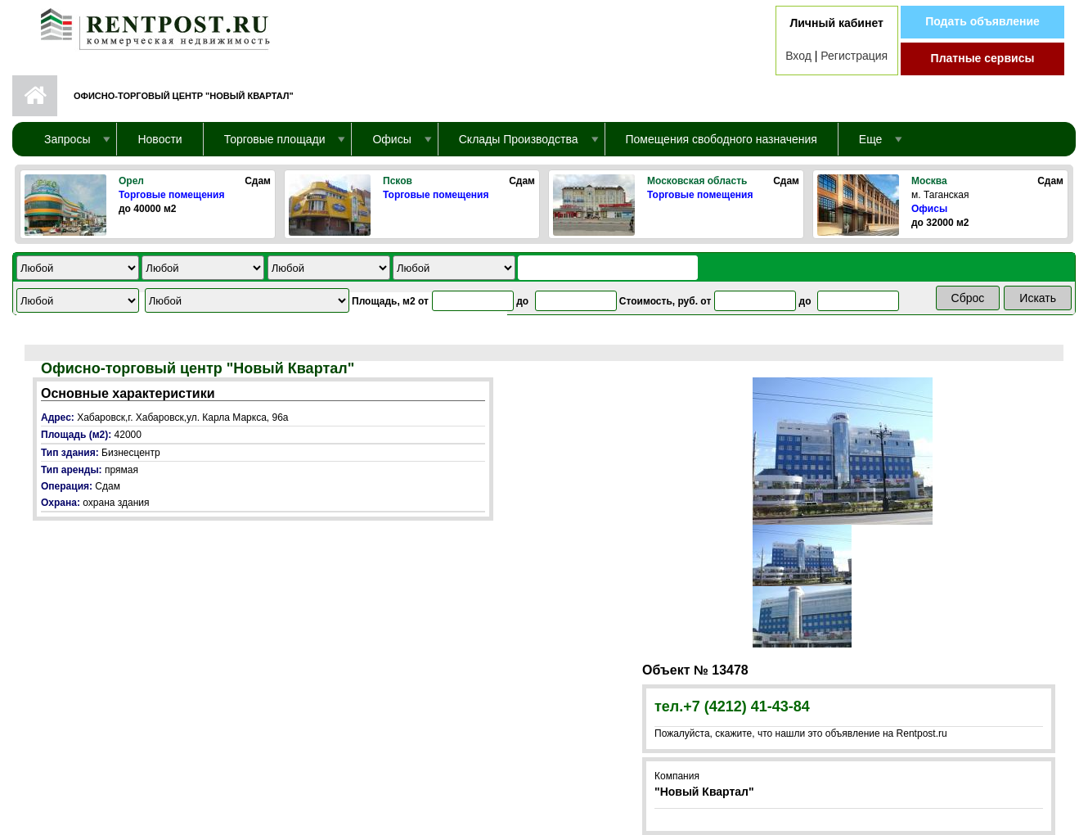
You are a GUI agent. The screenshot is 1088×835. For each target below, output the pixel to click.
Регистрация (854, 55)
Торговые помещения (171, 195)
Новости (159, 139)
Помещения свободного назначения (721, 139)
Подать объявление (982, 21)
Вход (798, 55)
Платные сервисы (983, 58)
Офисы (929, 208)
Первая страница (34, 95)
